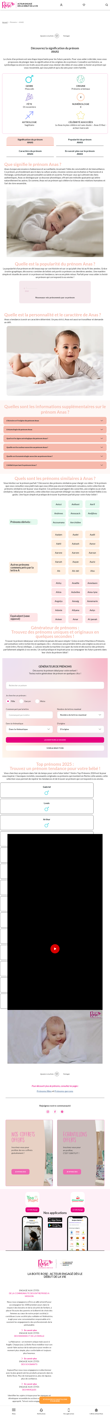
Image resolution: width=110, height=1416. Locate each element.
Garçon (27, 726)
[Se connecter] (61, 5)
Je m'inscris (20, 1196)
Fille (13, 726)
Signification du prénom (30, 141)
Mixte (42, 726)
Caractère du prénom (30, 152)
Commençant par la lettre (17, 734)
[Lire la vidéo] (55, 973)
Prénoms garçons (64, 1115)
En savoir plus (30, 1355)
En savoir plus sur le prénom (80, 152)
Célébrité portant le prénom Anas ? (19, 490)
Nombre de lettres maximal (69, 734)
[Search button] (107, 5)
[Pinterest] (62, 1136)
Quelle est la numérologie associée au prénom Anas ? (25, 481)
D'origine (61, 748)
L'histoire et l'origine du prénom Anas (20, 445)
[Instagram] (48, 1136)
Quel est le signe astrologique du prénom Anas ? (24, 463)
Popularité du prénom (80, 141)
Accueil (5, 22)
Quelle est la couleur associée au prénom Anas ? (23, 472)
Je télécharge (32, 1234)
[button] (14, 1411)
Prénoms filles (44, 1115)
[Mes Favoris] (84, 5)
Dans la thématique (14, 748)
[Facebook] (55, 1136)
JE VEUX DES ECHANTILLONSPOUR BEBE (55, 1400)
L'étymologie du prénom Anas (17, 454)
